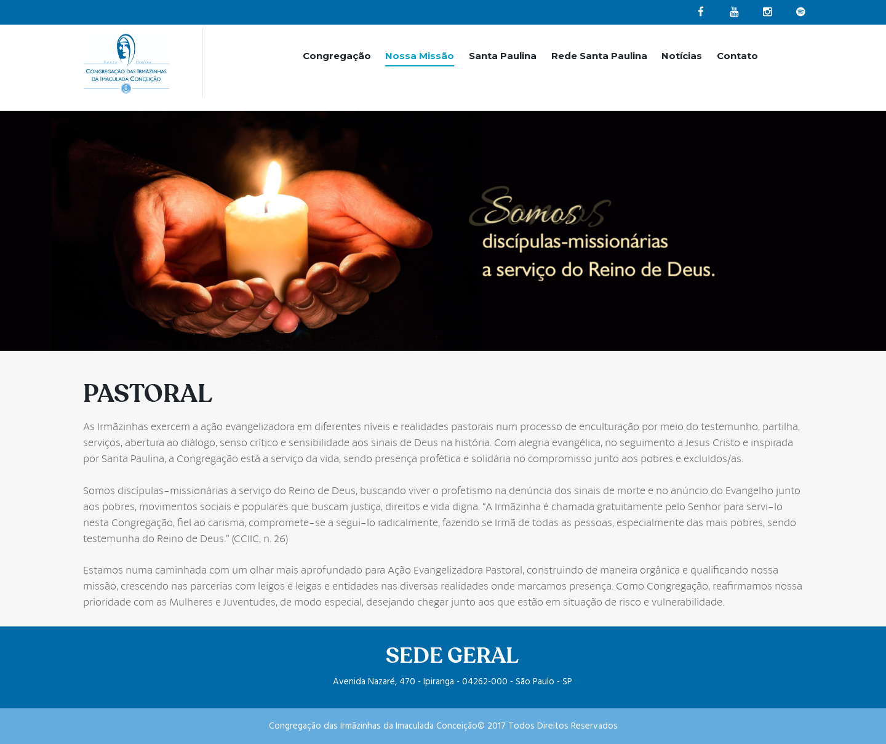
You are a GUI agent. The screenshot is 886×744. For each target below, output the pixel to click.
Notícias (681, 56)
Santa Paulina (503, 56)
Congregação (337, 56)
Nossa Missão (419, 56)
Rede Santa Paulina (599, 56)
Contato (737, 56)
